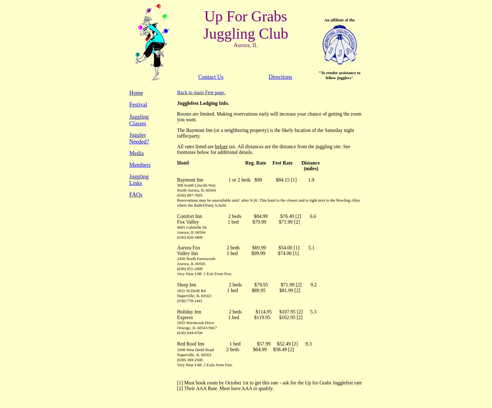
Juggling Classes (139, 120)
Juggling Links (139, 179)
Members (140, 165)
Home (136, 93)
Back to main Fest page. (201, 92)
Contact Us (211, 77)
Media (136, 153)
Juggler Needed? (139, 138)
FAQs (135, 195)
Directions (280, 77)
